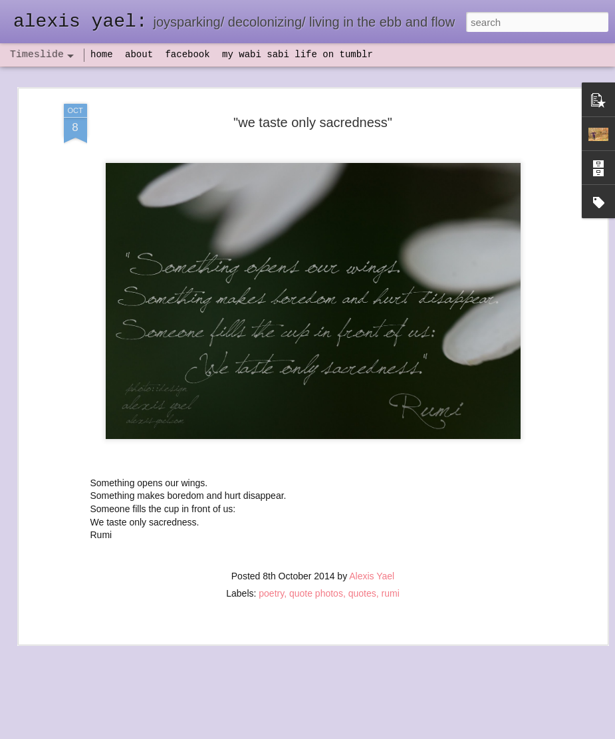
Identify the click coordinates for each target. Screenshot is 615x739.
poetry (271, 566)
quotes (362, 566)
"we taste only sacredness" (312, 94)
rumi (391, 566)
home (101, 54)
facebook (187, 54)
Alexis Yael (371, 548)
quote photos (316, 566)
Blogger (349, 732)
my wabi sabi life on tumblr (297, 54)
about (139, 54)
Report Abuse (388, 732)
